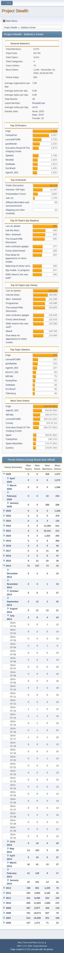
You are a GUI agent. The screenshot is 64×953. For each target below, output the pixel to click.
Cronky (9, 423)
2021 (8, 530)
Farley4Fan (11, 135)
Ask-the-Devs (12, 230)
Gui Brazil (10, 168)
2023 (8, 520)
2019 (8, 540)
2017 (8, 550)
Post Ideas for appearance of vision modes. (15, 258)
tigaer (8, 435)
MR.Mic (9, 376)
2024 (8, 515)
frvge (8, 131)
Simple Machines (40, 946)
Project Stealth (15, 10)
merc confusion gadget (17, 246)
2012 (8, 893)
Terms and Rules (30, 942)
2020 (8, 535)
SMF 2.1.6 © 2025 (24, 946)
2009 (8, 908)
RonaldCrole (38, 103)
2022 (8, 525)
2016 (8, 555)
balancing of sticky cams (17, 266)
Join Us (9, 198)
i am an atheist (12, 226)
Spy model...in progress (17, 270)
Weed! (9, 331)
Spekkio (9, 155)
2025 (8, 510)
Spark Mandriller (14, 443)
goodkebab (11, 143)
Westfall (9, 159)
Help (20, 942)
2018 (8, 545)
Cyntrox (10, 447)
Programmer (12, 303)
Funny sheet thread (15, 250)
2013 (8, 888)
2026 (8, 474)
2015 (8, 560)
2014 (8, 565)
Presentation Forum (16, 194)
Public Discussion (15, 185)
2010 (8, 903)
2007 (8, 918)
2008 (8, 913)
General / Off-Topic (15, 189)
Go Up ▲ (42, 942)
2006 (8, 922)
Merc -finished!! (13, 234)
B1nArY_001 (11, 372)
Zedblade (10, 164)
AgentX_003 (11, 172)
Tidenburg (10, 393)
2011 (8, 898)
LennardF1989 (12, 139)
